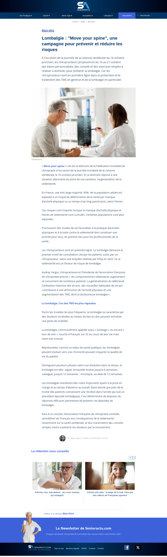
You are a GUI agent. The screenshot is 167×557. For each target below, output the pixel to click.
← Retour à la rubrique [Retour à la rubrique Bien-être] (58, 515)
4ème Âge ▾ (67, 15)
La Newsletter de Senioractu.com (83, 529)
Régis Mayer (75, 438)
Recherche (145, 15)
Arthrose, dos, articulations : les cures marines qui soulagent (57, 493)
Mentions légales (74, 549)
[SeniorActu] (83, 6)
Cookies (96, 549)
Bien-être (91, 22)
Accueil (75, 22)
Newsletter (127, 15)
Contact (105, 549)
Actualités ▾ (88, 15)
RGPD (87, 549)
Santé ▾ (46, 15)
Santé (83, 22)
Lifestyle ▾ (108, 15)
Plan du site (60, 549)
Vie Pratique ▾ (26, 15)
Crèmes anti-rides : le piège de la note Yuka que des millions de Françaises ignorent (110, 493)
